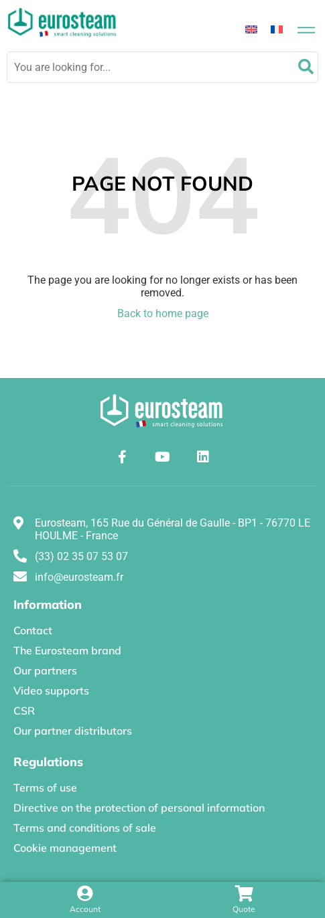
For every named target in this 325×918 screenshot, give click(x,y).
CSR (24, 710)
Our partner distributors (72, 730)
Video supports (51, 690)
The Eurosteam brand (67, 650)
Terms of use (45, 787)
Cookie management (65, 847)
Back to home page (162, 313)
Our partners (45, 670)
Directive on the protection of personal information (139, 807)
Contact (32, 630)
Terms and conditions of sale (84, 827)
